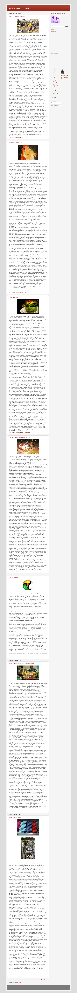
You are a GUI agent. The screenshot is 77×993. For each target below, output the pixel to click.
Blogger (45, 987)
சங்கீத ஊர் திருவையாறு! (15, 142)
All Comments (54, 105)
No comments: (27, 432)
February (55, 91)
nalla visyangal (65, 75)
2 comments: (27, 137)
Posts (53, 102)
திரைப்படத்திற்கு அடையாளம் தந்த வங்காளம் (21, 663)
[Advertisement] (59, 42)
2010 (53, 97)
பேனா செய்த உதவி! (14, 577)
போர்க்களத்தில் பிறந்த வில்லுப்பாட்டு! (19, 437)
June (54, 90)
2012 (53, 69)
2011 (53, 95)
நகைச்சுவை (53, 31)
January (55, 93)
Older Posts (44, 980)
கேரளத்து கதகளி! (13, 297)
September (55, 71)
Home (24, 980)
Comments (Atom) (18, 982)
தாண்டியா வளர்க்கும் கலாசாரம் (17, 16)
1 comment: (26, 292)
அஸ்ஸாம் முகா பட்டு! (15, 817)
